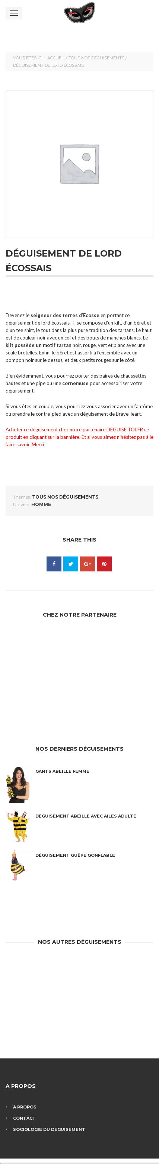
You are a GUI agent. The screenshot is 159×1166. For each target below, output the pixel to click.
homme (41, 504)
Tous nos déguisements (96, 58)
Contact (24, 1118)
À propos (24, 1107)
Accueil (56, 58)
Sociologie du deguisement (49, 1129)
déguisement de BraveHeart (110, 414)
